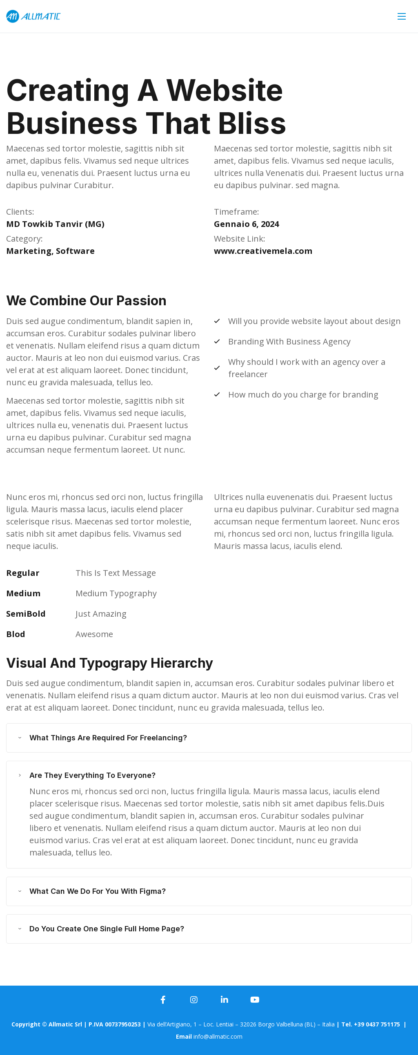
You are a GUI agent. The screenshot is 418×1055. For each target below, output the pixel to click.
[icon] (163, 1000)
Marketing (28, 250)
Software (75, 250)
